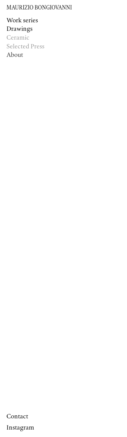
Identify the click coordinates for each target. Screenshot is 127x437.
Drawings (19, 29)
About (14, 55)
